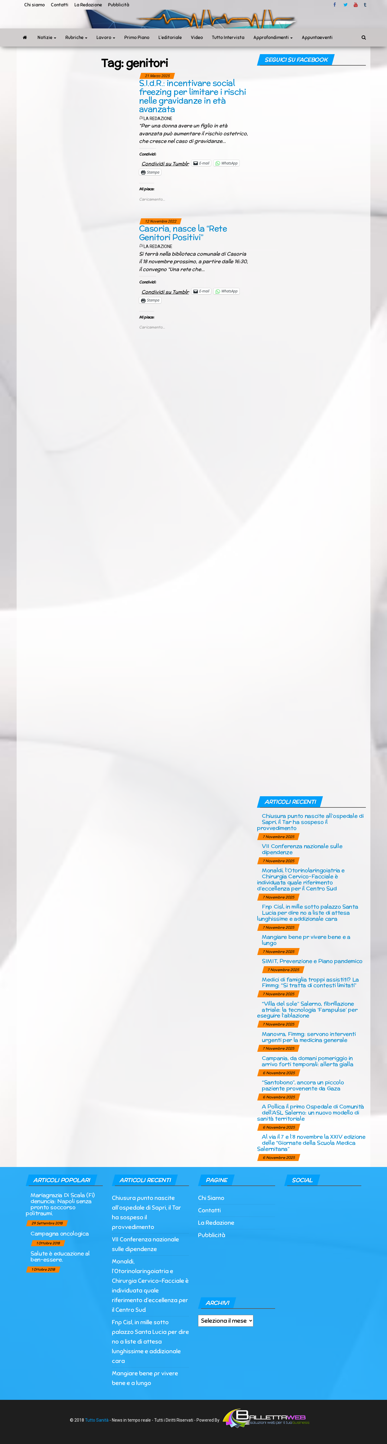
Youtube (356, 5)
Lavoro (105, 37)
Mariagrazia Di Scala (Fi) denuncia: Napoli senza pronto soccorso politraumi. (60, 1204)
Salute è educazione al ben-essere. (60, 1256)
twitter (345, 5)
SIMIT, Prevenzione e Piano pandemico (312, 961)
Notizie (46, 37)
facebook (335, 5)
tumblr (365, 5)
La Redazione (88, 5)
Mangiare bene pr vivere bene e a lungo (306, 940)
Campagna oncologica (60, 1233)
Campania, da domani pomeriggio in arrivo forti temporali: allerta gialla (307, 1061)
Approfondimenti (273, 37)
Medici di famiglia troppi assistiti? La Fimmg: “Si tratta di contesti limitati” (310, 982)
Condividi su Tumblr (165, 162)
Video (197, 37)
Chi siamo (34, 5)
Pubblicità (118, 5)
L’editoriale (170, 37)
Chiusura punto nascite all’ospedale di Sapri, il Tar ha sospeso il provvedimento (310, 822)
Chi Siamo (211, 1198)
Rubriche (76, 37)
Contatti (59, 5)
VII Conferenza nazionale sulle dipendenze (302, 849)
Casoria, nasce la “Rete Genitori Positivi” (183, 233)
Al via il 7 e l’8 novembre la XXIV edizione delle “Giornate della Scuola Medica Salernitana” (311, 1142)
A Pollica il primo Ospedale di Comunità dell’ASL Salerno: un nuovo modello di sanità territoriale (310, 1112)
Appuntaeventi (317, 37)
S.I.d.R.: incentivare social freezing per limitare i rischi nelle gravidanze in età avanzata (192, 96)
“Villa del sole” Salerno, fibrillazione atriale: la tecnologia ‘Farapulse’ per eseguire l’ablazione (307, 1009)
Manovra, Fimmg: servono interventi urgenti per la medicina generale (309, 1037)
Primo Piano (136, 37)
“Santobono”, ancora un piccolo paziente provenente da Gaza (303, 1085)
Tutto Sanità (97, 1420)
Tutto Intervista (228, 37)
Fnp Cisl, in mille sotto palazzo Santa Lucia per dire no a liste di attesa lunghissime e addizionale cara (307, 912)
